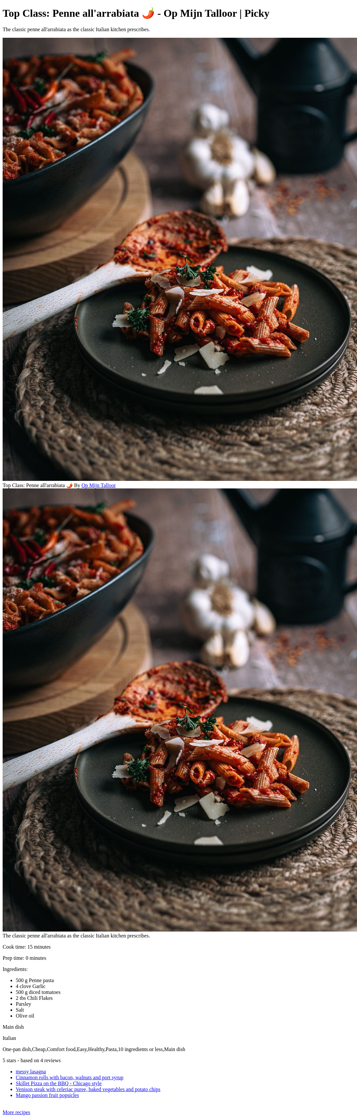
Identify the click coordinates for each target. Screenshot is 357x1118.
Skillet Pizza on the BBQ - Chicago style (59, 1083)
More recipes (16, 1112)
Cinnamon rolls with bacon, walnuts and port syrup (69, 1077)
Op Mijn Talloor (98, 485)
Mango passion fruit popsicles (47, 1095)
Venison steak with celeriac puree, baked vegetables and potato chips (88, 1089)
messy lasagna (31, 1071)
